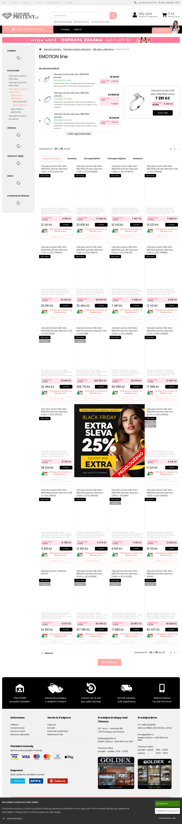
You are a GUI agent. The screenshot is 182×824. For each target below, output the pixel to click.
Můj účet (145, 14)
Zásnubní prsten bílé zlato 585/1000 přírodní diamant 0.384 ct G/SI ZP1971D (54, 411)
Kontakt (51, 726)
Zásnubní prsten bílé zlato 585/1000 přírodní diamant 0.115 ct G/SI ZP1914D (56, 492)
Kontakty (69, 2)
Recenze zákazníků (19, 733)
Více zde (163, 113)
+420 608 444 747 (144, 2)
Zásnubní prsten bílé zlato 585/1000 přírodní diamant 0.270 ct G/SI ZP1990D (160, 330)
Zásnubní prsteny (81, 22)
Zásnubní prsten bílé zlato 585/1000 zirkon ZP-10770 (163, 94)
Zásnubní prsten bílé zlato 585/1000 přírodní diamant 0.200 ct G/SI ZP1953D (160, 492)
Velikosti (78, 29)
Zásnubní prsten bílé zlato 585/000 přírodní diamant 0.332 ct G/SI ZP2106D (89, 169)
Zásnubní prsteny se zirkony (18, 117)
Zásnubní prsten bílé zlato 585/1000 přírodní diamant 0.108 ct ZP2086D (125, 492)
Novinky (73, 158)
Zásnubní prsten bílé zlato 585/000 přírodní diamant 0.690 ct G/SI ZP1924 (125, 573)
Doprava (26, 2)
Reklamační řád (55, 733)
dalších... (109, 661)
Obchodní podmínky (57, 729)
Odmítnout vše (167, 818)
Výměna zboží (17, 726)
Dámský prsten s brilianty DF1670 (53, 571)
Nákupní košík (174, 17)
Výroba (38, 2)
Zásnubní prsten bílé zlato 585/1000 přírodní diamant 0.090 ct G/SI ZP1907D (125, 169)
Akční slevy (164, 30)
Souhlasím (162, 803)
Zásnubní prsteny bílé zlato (18, 77)
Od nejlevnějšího (120, 158)
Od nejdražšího (94, 158)
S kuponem (105, 80)
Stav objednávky (53, 2)
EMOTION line (20, 105)
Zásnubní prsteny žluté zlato (18, 84)
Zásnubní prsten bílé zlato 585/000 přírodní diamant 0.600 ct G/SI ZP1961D (125, 330)
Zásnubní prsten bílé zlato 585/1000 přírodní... (71, 76)
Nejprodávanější (52, 158)
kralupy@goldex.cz (107, 737)
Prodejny (65, 29)
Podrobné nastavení (167, 810)
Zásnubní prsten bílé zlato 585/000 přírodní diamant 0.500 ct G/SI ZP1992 (89, 573)
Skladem (142, 158)
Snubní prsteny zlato (100, 22)
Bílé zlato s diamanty (16, 97)
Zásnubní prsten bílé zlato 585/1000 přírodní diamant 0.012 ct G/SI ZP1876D (125, 249)
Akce (4, 2)
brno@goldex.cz (146, 733)
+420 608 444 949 (123, 740)
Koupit (66, 224)
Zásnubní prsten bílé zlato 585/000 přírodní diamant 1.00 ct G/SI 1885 (91, 330)
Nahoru (47, 651)
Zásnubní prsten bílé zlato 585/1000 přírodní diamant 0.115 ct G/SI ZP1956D (160, 169)
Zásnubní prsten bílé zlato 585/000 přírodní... (71, 94)
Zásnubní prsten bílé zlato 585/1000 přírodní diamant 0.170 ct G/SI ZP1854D (54, 249)
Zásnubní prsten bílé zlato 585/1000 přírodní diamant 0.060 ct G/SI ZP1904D (89, 492)
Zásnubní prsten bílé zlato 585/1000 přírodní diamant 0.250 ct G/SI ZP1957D (89, 249)
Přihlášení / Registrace (148, 17)
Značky (14, 2)
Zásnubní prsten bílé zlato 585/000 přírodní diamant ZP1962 (160, 573)
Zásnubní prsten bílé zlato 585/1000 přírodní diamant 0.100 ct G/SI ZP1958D (160, 249)
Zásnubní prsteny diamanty (18, 90)
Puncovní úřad (17, 729)
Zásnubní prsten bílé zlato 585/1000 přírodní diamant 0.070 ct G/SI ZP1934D (160, 411)
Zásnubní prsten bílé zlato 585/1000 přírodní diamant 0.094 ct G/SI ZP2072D (54, 169)
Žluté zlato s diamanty (17, 111)
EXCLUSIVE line (20, 101)
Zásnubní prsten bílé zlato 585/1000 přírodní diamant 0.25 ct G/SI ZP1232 (56, 330)
